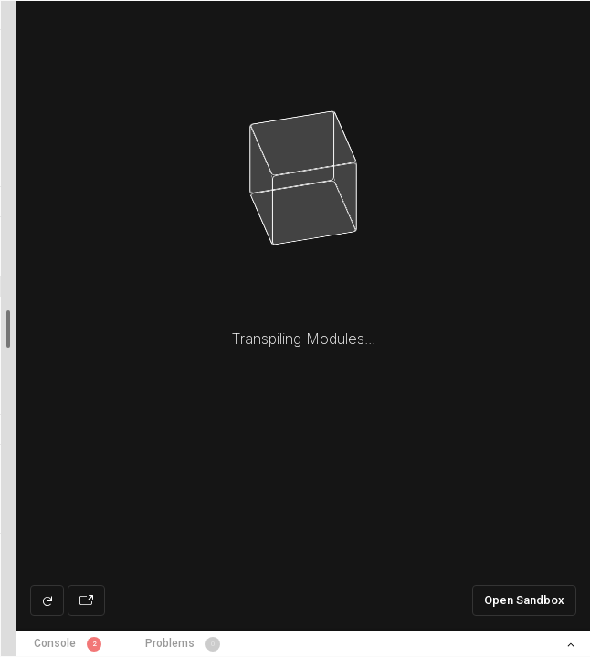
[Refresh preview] (47, 600)
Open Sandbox (524, 600)
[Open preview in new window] (86, 600)
